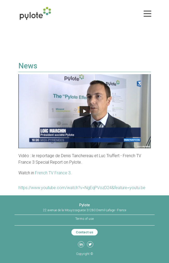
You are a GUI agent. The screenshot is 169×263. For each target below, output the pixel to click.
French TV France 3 (53, 172)
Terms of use (84, 219)
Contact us (84, 232)
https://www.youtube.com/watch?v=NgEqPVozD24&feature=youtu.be (81, 187)
